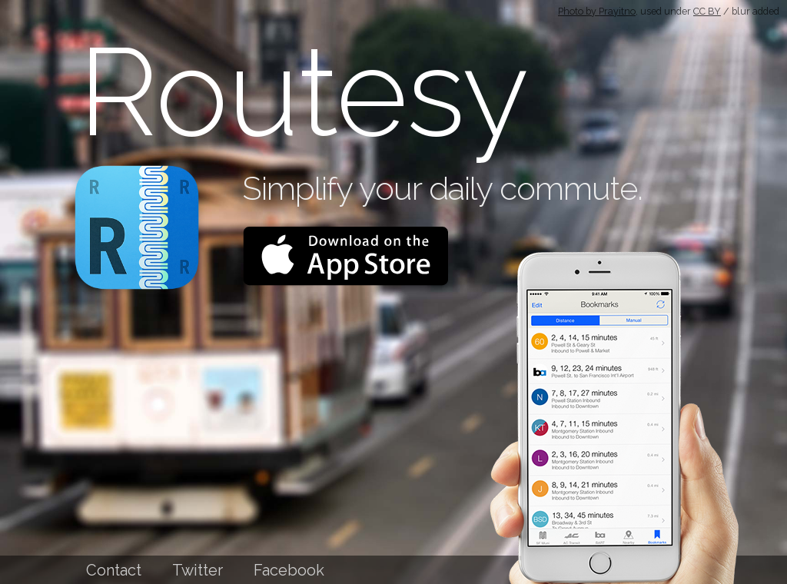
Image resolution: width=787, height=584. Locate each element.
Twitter (197, 570)
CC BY (707, 11)
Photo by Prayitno (597, 11)
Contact (113, 570)
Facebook (289, 570)
